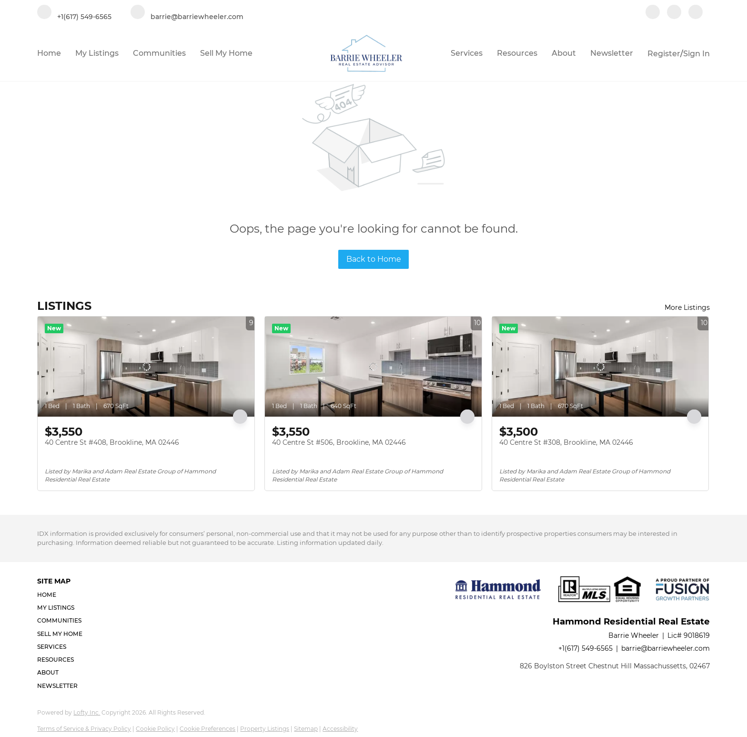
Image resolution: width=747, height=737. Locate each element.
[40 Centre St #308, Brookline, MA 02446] (600, 367)
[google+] (695, 13)
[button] (62, 595)
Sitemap (306, 728)
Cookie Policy (155, 728)
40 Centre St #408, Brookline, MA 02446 (112, 442)
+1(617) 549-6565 (585, 648)
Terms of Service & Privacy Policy (84, 728)
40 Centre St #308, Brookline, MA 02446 (566, 442)
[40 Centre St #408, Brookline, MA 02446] (146, 367)
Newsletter (611, 53)
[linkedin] (674, 13)
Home (49, 53)
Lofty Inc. (86, 712)
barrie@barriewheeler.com (665, 648)
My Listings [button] (97, 53)
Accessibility (340, 728)
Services (467, 53)
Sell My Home (226, 53)
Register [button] (663, 53)
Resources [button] (517, 53)
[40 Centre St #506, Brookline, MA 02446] (373, 367)
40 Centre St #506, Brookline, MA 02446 (339, 442)
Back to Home (373, 259)
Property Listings (264, 728)
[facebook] (653, 13)
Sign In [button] (696, 53)
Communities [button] (159, 53)
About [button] (564, 53)
